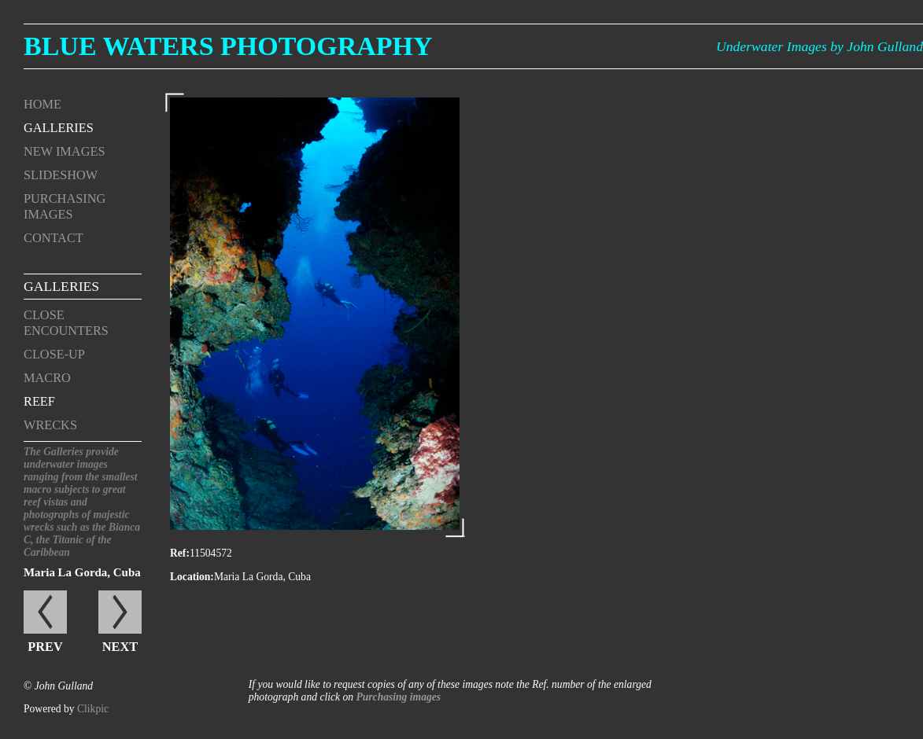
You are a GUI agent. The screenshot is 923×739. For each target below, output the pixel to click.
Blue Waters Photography (228, 46)
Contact (53, 237)
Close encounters (66, 322)
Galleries (59, 127)
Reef (39, 401)
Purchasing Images (64, 206)
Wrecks (50, 424)
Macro (47, 377)
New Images (64, 151)
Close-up (54, 354)
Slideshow (61, 174)
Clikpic (93, 709)
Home (42, 104)
